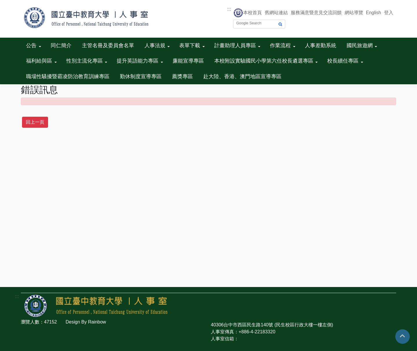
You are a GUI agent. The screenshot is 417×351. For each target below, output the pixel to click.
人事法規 (155, 45)
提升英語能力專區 (137, 61)
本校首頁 (252, 12)
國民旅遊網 (360, 45)
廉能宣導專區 (188, 61)
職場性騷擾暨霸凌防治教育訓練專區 (67, 76)
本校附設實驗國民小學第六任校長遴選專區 (263, 61)
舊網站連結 (276, 12)
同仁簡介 (61, 45)
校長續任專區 (343, 61)
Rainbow (97, 321)
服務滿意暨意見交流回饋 (316, 12)
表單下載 (189, 45)
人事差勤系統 (320, 45)
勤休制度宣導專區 (141, 76)
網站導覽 (354, 12)
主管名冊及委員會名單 (108, 45)
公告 (31, 45)
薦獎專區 (182, 76)
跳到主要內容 (14, 3)
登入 (388, 12)
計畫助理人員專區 (235, 45)
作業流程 (280, 45)
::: (229, 9)
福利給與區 (39, 61)
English (373, 12)
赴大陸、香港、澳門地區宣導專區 (242, 76)
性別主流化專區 (84, 61)
